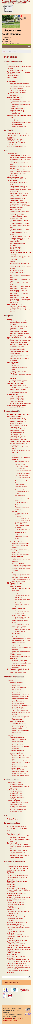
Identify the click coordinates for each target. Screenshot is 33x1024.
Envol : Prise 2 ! (12, 884)
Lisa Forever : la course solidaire (17, 917)
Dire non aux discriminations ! (18, 385)
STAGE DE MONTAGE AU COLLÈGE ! (21, 533)
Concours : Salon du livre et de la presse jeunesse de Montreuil (19, 203)
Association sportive (14, 834)
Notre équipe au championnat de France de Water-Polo (19, 856)
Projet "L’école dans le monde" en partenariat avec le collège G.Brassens (20, 257)
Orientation (13, 658)
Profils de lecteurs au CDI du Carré (20, 171)
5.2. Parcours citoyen (14, 583)
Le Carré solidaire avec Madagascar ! (19, 609)
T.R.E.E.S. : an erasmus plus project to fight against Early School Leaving (21, 712)
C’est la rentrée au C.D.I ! (17, 198)
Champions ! (18, 516)
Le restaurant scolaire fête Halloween (15, 905)
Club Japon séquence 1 (18, 563)
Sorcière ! (12, 261)
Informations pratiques (15, 177)
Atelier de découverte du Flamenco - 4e (21, 375)
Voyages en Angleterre (17, 750)
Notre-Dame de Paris (16, 249)
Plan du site (17, 1018)
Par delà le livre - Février (17, 430)
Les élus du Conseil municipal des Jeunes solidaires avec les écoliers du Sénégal (22, 629)
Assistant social (15, 99)
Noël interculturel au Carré (19, 371)
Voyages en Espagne (16, 754)
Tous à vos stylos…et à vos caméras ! (16, 957)
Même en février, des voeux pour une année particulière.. (18, 923)
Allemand (13, 378)
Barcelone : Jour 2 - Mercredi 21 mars (20, 758)
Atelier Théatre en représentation (21, 550)
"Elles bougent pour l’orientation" (17, 867)
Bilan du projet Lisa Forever (16, 874)
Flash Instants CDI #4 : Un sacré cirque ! (19, 230)
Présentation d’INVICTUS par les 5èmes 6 (18, 937)
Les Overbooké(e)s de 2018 (18, 170)
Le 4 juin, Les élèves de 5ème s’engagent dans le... (22, 612)
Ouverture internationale (14, 677)
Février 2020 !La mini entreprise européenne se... (20, 731)
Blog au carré (16, 365)
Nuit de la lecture (15, 250)
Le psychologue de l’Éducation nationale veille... (20, 112)
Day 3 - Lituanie (16, 691)
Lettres (9, 319)
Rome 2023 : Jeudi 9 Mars (19, 773)
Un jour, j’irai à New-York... (17, 272)
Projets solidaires (15, 586)
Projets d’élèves (12, 819)
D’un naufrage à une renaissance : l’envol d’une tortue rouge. (23, 470)
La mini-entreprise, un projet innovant (18, 807)
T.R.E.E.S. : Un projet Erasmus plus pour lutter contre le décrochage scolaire (20, 717)
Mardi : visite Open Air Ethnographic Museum (18, 702)
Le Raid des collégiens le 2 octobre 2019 (20, 840)
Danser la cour (16, 552)
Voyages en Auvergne (16, 556)
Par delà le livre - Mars (16, 434)
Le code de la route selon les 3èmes (20, 403)
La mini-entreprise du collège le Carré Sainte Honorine (19, 803)
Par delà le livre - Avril (16, 427)
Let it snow (13, 245)
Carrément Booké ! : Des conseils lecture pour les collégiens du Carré (20, 156)
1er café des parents (16, 792)
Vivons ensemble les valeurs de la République (18, 971)
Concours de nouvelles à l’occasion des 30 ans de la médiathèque (21, 575)
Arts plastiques (12, 394)
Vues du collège (12, 77)
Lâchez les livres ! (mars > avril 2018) (19, 163)
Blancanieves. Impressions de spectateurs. (22, 508)
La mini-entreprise (13, 801)
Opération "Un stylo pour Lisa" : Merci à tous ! (22, 596)
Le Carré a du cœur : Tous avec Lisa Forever (22, 592)
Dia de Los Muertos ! (16, 209)
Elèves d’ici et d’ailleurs (19, 615)
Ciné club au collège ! (20, 464)
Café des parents (15, 799)
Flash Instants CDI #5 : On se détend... (18, 233)
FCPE (11, 117)
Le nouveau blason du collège (18, 392)
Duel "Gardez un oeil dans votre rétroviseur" (22, 478)
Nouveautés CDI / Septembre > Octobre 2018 (19, 301)
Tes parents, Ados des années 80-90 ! (20, 264)
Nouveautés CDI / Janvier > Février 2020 (20, 283)
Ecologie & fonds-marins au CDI (19, 211)
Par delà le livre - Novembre (18, 436)
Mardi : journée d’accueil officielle (21, 700)
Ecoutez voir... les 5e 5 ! (17, 398)
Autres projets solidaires (19, 626)
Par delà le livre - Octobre (17, 438)
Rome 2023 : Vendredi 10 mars (20, 775)
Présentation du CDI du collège (19, 179)
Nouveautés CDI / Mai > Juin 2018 (20, 286)
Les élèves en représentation (19, 549)
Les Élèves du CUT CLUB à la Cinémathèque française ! (22, 521)
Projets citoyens (15, 633)
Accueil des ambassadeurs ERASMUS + (16, 871)
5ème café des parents (16, 795)
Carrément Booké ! (13, 154)
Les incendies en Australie (17, 243)
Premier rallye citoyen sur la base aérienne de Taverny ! (21, 644)
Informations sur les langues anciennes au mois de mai (18, 348)
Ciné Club (15, 459)
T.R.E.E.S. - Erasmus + (17, 682)
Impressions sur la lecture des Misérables (18, 323)
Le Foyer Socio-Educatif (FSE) (17, 70)
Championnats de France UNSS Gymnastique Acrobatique (19, 836)
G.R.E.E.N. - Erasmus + (17, 721)
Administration (12, 81)
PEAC (11, 572)
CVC (6, 815)
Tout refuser (8, 9)
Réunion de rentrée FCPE (19, 126)
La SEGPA (8, 130)
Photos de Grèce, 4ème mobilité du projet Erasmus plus (21, 706)
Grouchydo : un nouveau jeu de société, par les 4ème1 (19, 422)
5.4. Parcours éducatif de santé (18, 669)
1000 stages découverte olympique (20, 656)
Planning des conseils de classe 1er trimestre (18, 73)
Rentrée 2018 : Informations (18, 92)
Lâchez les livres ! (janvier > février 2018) (20, 160)
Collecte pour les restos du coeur (20, 621)
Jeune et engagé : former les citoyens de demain (16, 894)
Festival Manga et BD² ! (17, 215)
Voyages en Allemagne (17, 737)
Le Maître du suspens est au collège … (22, 492)
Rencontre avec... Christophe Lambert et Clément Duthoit (18, 307)
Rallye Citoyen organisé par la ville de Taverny (21, 648)
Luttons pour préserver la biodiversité (15, 919)
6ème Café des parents (16, 797)
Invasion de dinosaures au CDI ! (19, 238)
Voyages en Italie (15, 768)
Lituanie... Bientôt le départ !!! (20, 698)
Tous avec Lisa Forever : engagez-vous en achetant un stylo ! (22, 604)
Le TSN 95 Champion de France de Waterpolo (18, 909)
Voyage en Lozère (13, 75)
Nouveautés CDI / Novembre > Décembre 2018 (19, 294)
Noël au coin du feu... (16, 247)
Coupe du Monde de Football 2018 (20, 206)
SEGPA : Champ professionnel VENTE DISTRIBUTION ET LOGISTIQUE (17, 142)
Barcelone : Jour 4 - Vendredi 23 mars (21, 763)
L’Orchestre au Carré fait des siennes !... (20, 546)
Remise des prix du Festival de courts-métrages (22, 530)
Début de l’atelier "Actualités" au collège (20, 447)
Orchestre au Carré (16, 542)
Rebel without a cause (20, 497)
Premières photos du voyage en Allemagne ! (20, 747)
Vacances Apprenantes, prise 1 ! (17, 963)
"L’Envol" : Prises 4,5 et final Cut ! (18, 868)
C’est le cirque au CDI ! (16, 200)
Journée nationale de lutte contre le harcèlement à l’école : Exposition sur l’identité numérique (21, 640)
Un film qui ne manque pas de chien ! (22, 503)
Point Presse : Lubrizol (14, 935)
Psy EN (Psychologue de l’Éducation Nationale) (17, 109)
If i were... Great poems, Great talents (20, 368)
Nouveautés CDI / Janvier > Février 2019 (20, 280)
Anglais (12, 364)
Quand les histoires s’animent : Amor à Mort (22, 526)
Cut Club (14, 511)
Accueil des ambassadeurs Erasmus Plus (19, 684)
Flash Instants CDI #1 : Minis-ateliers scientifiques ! (18, 217)
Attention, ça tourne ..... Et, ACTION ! (21, 514)
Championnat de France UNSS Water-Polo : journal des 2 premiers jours (20, 846)
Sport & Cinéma (12, 954)
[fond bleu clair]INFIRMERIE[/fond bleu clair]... (21, 105)
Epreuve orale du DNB (17, 407)
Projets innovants (11, 779)
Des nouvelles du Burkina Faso (22, 617)
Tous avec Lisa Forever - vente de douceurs (22, 600)
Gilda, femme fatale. (20, 484)
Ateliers (12, 653)
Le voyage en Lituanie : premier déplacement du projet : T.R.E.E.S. (21, 695)
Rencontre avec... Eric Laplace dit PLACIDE (20, 310)
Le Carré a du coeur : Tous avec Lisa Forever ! (21, 589)
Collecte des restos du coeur (22, 624)
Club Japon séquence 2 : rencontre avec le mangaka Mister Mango (21, 566)
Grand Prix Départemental (19, 734)
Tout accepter (8, 6)
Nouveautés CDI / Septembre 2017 (20, 299)
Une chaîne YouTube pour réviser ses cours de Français (19, 334)
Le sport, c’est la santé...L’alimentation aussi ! (18, 671)
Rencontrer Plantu (13, 942)
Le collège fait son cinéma (15, 902)
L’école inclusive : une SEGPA (17, 134)
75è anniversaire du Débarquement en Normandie (20, 190)
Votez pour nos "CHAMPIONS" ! (23, 540)
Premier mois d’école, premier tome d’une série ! (20, 253)
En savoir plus (8, 11)
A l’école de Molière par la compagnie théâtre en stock (18, 419)
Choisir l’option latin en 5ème (18, 342)
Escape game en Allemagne (19, 380)
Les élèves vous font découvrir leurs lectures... (20, 167)
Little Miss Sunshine (20, 495)
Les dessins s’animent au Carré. (19, 425)
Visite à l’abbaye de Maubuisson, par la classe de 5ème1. (21, 580)
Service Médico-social (14, 97)
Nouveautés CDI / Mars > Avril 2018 (20, 288)
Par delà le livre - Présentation (18, 331)
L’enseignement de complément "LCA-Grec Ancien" (19, 352)
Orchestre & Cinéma (20, 524)
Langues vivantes (13, 362)
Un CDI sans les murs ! (16, 270)
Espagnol (13, 373)
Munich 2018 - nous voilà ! (19, 739)
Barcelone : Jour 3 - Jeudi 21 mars (21, 761)
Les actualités (12, 181)
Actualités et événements (14, 861)
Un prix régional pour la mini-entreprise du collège (18, 810)
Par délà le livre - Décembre (18, 429)
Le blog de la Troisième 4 (17, 784)
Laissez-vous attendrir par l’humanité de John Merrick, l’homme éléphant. (21, 488)
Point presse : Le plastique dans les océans (18, 928)
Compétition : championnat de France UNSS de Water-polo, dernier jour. (18, 852)
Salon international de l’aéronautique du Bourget (19, 950)
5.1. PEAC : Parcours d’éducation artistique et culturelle (18, 415)
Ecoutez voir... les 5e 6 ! (17, 400)
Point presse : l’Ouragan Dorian (17, 926)
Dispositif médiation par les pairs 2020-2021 (17, 882)
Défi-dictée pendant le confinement (20, 321)
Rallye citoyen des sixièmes (18, 585)
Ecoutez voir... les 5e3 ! (16, 401)
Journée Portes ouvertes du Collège (19, 897)
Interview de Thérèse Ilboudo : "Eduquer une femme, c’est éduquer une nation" (19, 890)
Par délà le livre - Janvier (17, 432)
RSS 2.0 (16, 1020)
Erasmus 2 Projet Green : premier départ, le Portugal (21, 727)
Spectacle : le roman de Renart (20, 577)
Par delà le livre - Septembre (18, 439)
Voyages (10, 736)
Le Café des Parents (14, 790)
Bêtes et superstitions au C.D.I (19, 193)
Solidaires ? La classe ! (15, 783)
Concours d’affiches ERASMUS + (21, 687)
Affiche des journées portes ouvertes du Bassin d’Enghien (20, 661)
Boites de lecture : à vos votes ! (19, 195)
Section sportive (12, 843)
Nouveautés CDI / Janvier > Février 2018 (20, 276)
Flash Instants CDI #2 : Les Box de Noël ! (20, 221)
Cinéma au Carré (15, 445)
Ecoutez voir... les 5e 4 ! (17, 396)
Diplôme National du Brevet (16, 405)
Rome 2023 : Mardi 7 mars (19, 770)
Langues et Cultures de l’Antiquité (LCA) (19, 338)
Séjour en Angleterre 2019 (19, 752)
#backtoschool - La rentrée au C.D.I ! (18, 183)
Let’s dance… (11, 915)
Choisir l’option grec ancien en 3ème (20, 340)
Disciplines (8, 315)
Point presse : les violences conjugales (16, 932)
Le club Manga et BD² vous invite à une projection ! (20, 240)
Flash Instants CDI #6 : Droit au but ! (20, 236)
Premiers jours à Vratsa (18, 709)
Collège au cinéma (17, 506)
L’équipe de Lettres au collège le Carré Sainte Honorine (19, 327)
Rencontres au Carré (14, 304)
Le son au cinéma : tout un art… (22, 518)
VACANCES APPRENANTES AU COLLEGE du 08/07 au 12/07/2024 (18, 961)
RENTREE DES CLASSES (16, 944)
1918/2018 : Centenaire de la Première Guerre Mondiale (18, 187)
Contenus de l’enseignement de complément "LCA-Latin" (19, 345)
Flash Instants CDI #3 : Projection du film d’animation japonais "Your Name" (20, 225)
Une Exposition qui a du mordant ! (21, 457)
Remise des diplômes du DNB (17, 940)
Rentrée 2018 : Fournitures (18, 90)
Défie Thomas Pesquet (16, 207)
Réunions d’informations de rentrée (18, 947)
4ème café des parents (16, 793)
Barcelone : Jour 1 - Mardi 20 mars (21, 755)
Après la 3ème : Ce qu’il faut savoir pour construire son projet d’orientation (21, 665)
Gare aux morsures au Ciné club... (21, 481)
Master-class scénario (16, 330)
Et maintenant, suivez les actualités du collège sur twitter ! (20, 87)
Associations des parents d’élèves (19, 115)
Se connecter (7, 1018)
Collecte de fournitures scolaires (17, 876)
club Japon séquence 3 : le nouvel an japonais (21, 569)
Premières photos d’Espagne (20, 766)
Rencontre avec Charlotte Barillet (21, 651)
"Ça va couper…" (12, 865)
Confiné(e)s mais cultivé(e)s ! (22, 466)
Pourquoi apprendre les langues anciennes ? (19, 359)
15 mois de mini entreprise (19, 723)
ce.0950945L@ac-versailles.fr (11, 43)
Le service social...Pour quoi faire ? (21, 101)
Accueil (5, 51)
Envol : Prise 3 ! (12, 886)
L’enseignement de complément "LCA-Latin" (19, 356)
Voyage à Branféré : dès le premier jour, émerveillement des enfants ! (20, 442)
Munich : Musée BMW (18, 741)
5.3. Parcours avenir (14, 655)
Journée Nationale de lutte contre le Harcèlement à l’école (21, 636)
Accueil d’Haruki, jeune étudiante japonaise (21, 560)
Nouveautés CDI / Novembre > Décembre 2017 (19, 291)
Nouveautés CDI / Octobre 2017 (19, 297)
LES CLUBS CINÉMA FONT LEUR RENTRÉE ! (21, 451)
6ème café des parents (14, 65)
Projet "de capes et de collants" (20, 554)
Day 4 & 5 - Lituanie (17, 692)
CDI (5, 150)
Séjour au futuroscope (14, 953)
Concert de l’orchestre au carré (20, 543)
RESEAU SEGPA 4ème (14, 139)
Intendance (11, 94)
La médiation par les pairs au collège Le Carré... (19, 67)
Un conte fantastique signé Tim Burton (22, 499)
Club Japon (13, 558)
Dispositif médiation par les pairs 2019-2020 (17, 878)
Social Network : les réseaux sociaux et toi (18, 174)
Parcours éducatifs (12, 411)
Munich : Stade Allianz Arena (20, 743)
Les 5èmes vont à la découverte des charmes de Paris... (19, 912)
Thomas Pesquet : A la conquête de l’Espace (20, 267)
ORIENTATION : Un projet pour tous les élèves (19, 136)
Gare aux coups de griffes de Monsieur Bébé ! (22, 462)
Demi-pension (14, 95)
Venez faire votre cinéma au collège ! (22, 537)
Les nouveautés (12, 274)
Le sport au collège (12, 823)
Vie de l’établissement (13, 61)
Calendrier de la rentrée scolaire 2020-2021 (19, 84)
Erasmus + (10, 680)
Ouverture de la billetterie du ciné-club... (21, 454)
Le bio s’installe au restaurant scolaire (16, 900)
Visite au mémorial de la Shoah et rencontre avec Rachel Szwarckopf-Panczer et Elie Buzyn (18, 967)
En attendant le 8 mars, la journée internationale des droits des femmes (20, 389)
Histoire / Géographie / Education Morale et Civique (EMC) (18, 383)
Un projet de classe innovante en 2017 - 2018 (19, 787)
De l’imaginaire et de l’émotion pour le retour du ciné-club (22, 474)
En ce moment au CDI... (17, 213)
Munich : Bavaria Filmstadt (19, 744)
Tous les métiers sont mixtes (16, 146)
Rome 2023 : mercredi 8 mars (20, 771)
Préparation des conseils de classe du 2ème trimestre (21, 119)
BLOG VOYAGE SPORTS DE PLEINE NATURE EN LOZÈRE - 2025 (17, 828)
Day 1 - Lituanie (16, 689)
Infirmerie (13, 103)
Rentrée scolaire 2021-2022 (16, 945)
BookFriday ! (13, 197)
